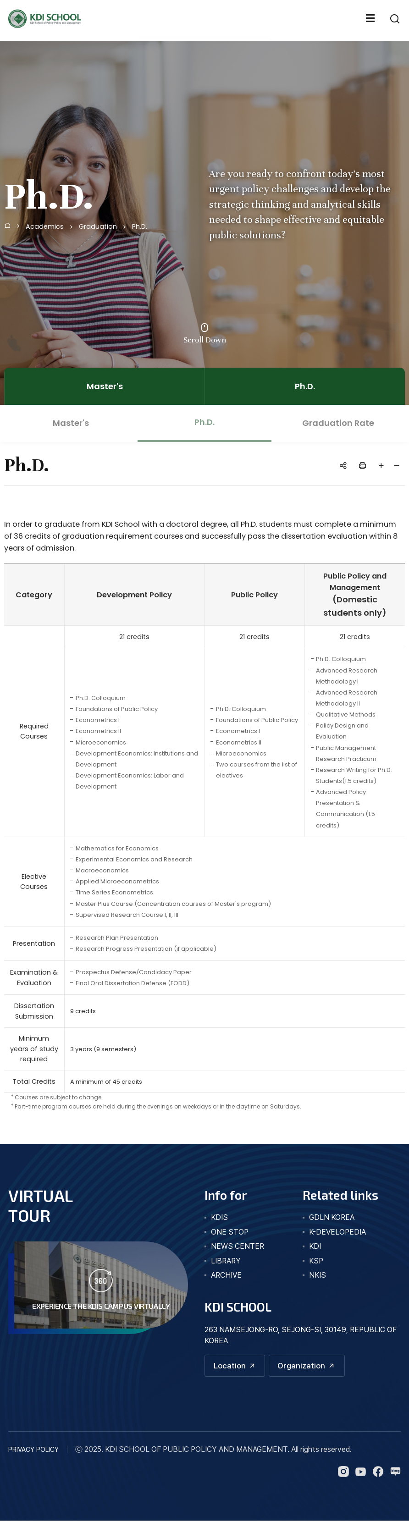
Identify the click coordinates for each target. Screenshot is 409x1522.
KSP (316, 1261)
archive (226, 1275)
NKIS (317, 1275)
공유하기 (343, 465)
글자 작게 (397, 465)
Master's (105, 386)
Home (7, 225)
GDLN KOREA (331, 1217)
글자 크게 (381, 465)
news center (237, 1246)
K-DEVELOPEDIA (337, 1232)
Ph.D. (139, 226)
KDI (315, 1246)
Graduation (98, 226)
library (226, 1261)
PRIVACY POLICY (33, 1451)
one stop (230, 1232)
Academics (45, 226)
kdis (219, 1217)
